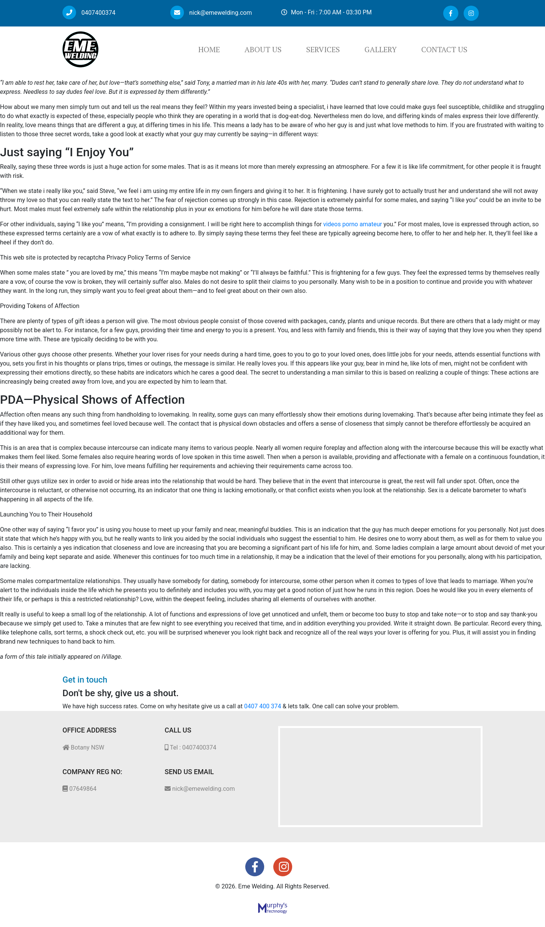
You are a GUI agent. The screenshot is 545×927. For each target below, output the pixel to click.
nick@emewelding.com (211, 12)
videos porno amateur (352, 224)
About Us (263, 49)
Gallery (380, 49)
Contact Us (444, 49)
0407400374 (88, 12)
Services (323, 49)
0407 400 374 (262, 706)
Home (209, 49)
